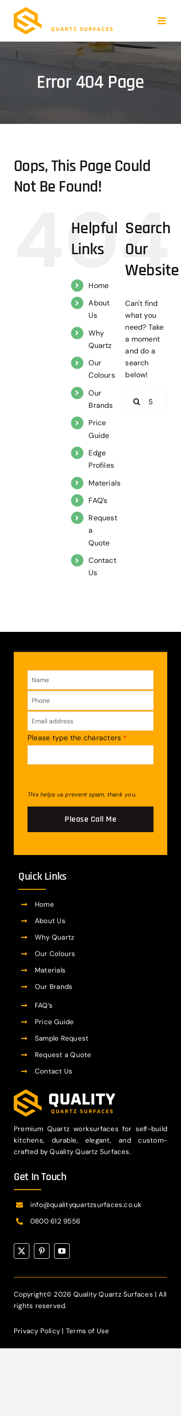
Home (98, 285)
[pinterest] (41, 1251)
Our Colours (55, 953)
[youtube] (62, 1251)
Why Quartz (54, 937)
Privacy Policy (37, 1331)
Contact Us (53, 1071)
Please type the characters (77, 738)
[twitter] (21, 1251)
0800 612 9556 (55, 1221)
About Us (50, 920)
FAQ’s (97, 500)
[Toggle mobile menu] (162, 21)
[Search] (136, 401)
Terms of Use (88, 1331)
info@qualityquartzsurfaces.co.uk (86, 1204)
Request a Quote (63, 1054)
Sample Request (61, 1038)
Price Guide (54, 1021)
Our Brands (53, 986)
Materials (104, 483)
